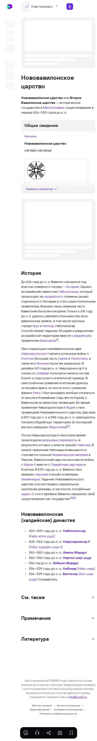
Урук (35, 326)
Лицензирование (40, 709)
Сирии (63, 358)
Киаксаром (48, 340)
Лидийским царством (67, 464)
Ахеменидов (30, 479)
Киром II (30, 464)
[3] (71, 497)
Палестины (79, 358)
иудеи (25, 494)
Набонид (83, 445)
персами (41, 474)
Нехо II (38, 393)
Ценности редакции (68, 705)
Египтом (27, 358)
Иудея (70, 407)
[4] (74, 497)
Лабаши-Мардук (65, 563)
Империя (30, 136)
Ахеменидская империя (70, 455)
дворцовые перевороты (59, 440)
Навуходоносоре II (35, 353)
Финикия (43, 363)
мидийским (82, 335)
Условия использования (68, 709)
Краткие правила (42, 705)
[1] (57, 339)
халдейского (53, 296)
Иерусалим (57, 427)
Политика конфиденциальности (58, 713)
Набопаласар (68, 291)
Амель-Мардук (75, 552)
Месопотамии (53, 107)
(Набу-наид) (79, 568)
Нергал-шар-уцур (77, 558)
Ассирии (72, 287)
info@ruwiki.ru (78, 697)
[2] (68, 426)
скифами (42, 373)
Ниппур (48, 326)
